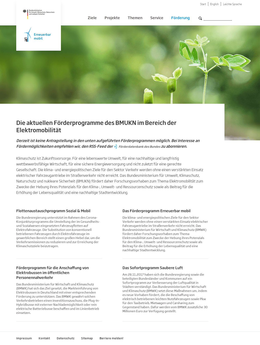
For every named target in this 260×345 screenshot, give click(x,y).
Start (203, 4)
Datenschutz (65, 338)
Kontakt (44, 338)
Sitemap (87, 338)
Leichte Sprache (232, 4)
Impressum (24, 338)
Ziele (92, 18)
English (214, 4)
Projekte (112, 18)
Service (156, 18)
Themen (135, 18)
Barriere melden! (111, 338)
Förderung (180, 18)
